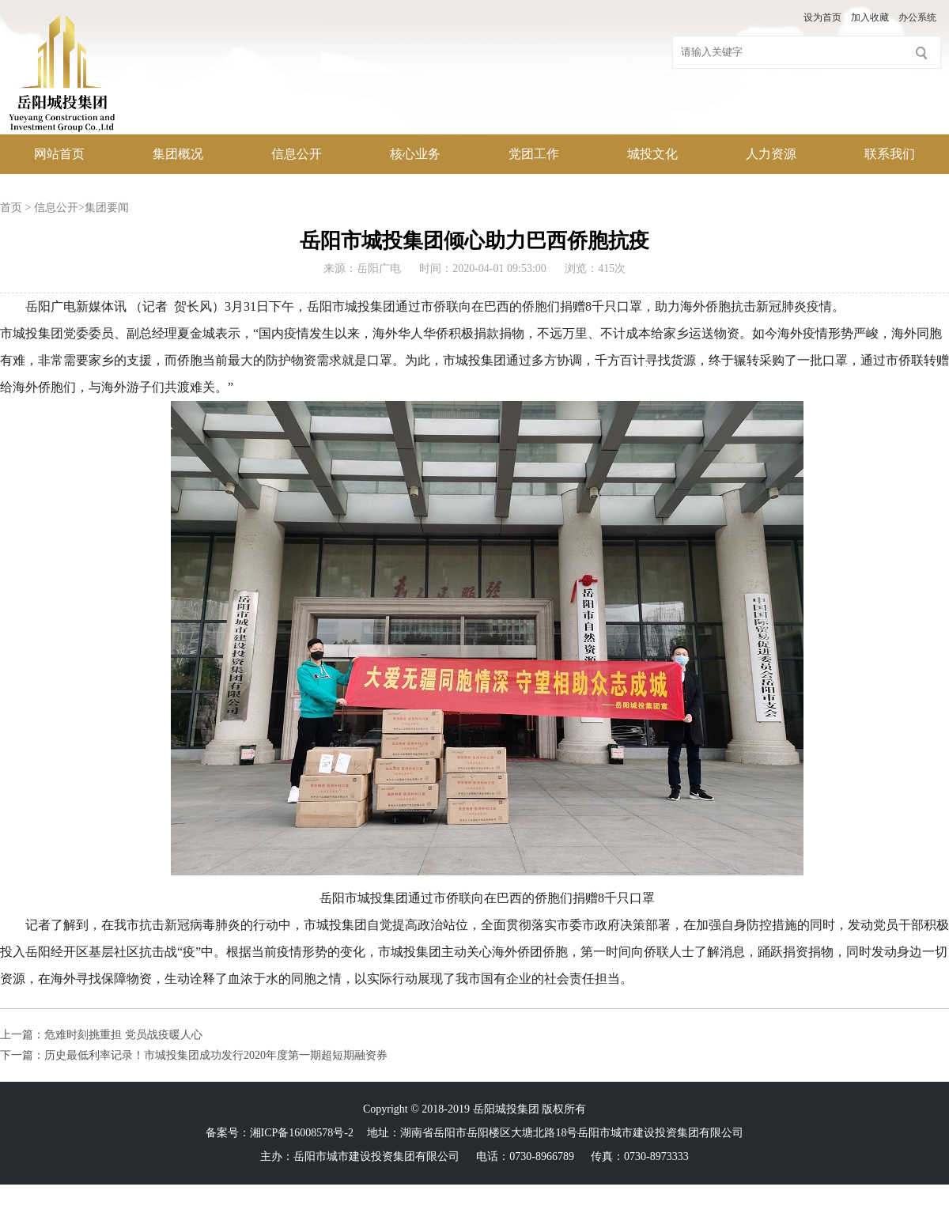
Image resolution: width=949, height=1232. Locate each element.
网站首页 (59, 154)
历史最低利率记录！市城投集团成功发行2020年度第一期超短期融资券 (216, 1055)
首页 (11, 208)
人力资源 (771, 154)
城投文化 (652, 154)
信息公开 (296, 154)
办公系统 (917, 17)
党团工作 (534, 154)
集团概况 (178, 154)
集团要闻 (107, 208)
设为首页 (822, 17)
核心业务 (415, 154)
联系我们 (889, 154)
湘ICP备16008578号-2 (302, 1133)
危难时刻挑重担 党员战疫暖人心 (123, 1035)
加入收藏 (870, 17)
